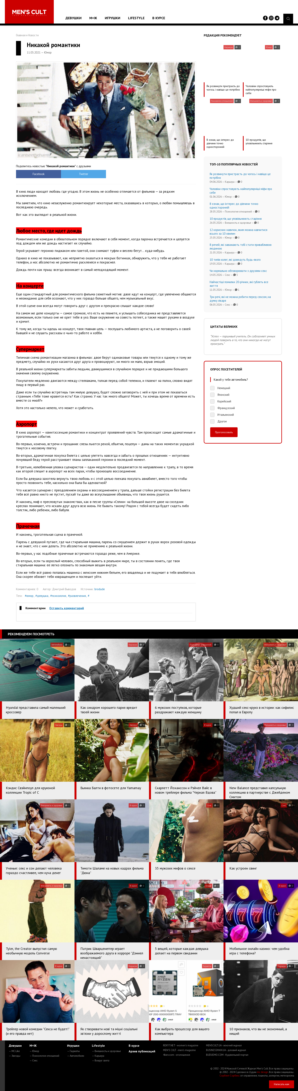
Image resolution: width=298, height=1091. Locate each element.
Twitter (83, 174)
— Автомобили (75, 1055)
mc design (262, 1072)
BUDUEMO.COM (227, 1055)
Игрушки (112, 18)
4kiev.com (176, 1055)
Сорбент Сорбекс (230, 1075)
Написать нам (281, 1084)
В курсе (158, 18)
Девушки (74, 18)
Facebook (39, 174)
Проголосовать (224, 432)
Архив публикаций (142, 1051)
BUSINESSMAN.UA (226, 1050)
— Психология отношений (44, 1055)
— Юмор (34, 1051)
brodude (99, 589)
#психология (58, 596)
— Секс (34, 1060)
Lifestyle (136, 18)
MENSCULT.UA (224, 1045)
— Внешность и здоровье (106, 1051)
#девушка (41, 596)
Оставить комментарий (66, 608)
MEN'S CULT (179, 1050)
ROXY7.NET (180, 1045)
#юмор (29, 596)
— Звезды (14, 1055)
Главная (21, 35)
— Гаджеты (73, 1051)
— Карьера (98, 1055)
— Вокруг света (100, 1060)
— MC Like (14, 1051)
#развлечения (77, 596)
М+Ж (93, 18)
